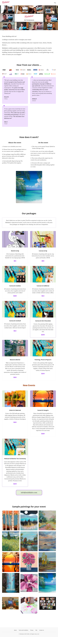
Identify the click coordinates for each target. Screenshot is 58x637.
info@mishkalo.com (29, 493)
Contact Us (41, 630)
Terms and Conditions (23, 630)
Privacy (31, 630)
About (15, 630)
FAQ (36, 630)
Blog (55, 2)
